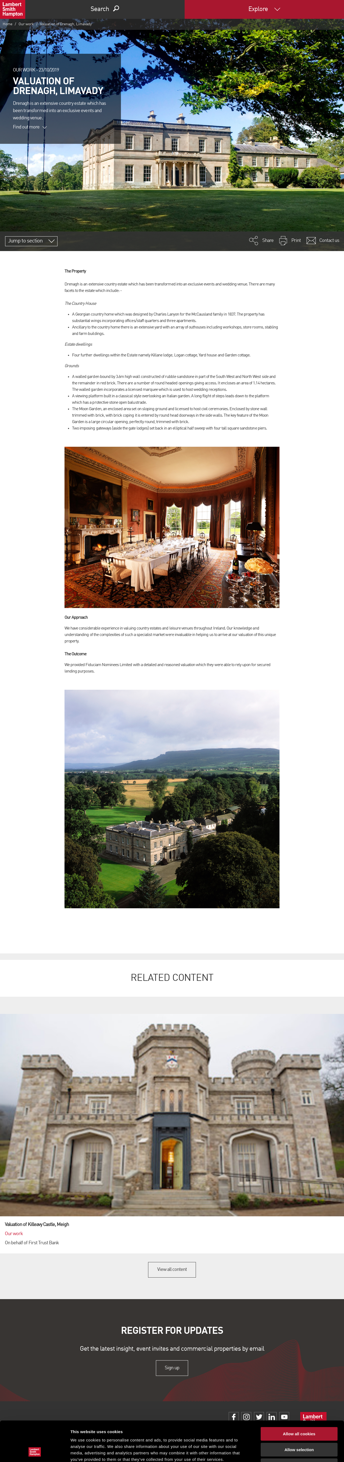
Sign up (172, 1368)
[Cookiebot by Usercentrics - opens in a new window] (34, 1451)
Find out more (30, 127)
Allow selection (299, 1412)
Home (7, 24)
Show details (282, 1451)
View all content (172, 1269)
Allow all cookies (299, 1396)
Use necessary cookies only (299, 1427)
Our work (26, 24)
